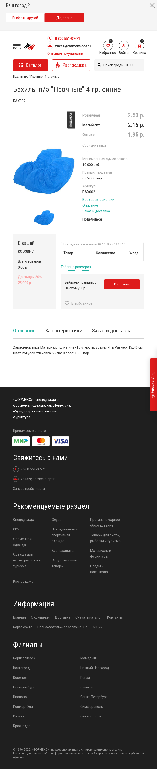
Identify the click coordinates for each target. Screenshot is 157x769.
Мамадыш (88, 658)
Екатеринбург (24, 687)
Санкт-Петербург (93, 697)
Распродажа (23, 581)
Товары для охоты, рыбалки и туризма (105, 538)
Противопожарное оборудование (105, 522)
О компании (40, 617)
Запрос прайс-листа (29, 489)
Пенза (85, 677)
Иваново (20, 697)
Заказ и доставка (96, 211)
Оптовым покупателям (65, 54)
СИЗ (16, 529)
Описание (90, 205)
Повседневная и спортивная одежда (65, 535)
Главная (19, 617)
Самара (86, 687)
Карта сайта (22, 627)
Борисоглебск (24, 658)
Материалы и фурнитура (100, 553)
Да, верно (64, 18)
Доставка (62, 617)
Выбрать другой (25, 18)
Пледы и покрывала (99, 569)
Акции (97, 627)
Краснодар (22, 726)
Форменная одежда (22, 542)
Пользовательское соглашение (62, 627)
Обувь (56, 520)
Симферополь (91, 707)
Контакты (115, 617)
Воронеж (20, 677)
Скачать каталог (88, 617)
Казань (19, 716)
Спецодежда (23, 520)
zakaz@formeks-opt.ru (69, 46)
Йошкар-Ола (23, 707)
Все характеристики (98, 200)
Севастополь (90, 716)
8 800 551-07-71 (63, 39)
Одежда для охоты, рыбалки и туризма (27, 560)
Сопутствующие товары (64, 563)
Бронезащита (63, 550)
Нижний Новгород (94, 668)
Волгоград (21, 668)
